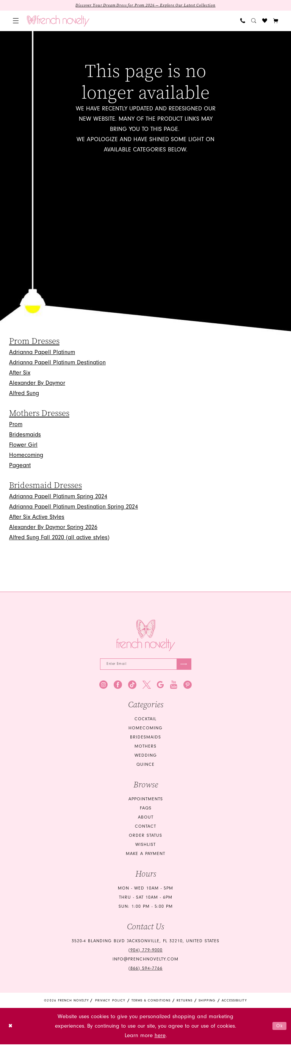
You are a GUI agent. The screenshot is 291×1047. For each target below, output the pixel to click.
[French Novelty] (146, 636)
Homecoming (26, 455)
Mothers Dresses (39, 414)
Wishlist (145, 847)
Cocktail (145, 721)
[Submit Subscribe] (182, 665)
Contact (145, 829)
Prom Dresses (34, 342)
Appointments (145, 801)
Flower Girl (23, 445)
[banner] (58, 21)
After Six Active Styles (36, 517)
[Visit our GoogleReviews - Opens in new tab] (160, 687)
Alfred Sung (24, 393)
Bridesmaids (25, 435)
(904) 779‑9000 (145, 952)
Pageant (20, 466)
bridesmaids (145, 739)
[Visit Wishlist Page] (264, 21)
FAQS (146, 810)
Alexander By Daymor (37, 383)
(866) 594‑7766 (145, 970)
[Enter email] (145, 665)
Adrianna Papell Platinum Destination (57, 363)
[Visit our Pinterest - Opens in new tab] (187, 687)
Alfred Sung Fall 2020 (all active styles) (59, 538)
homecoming (145, 730)
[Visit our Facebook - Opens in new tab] (117, 687)
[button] (16, 22)
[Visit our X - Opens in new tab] (146, 687)
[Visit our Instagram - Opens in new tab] (103, 687)
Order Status (145, 838)
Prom (15, 425)
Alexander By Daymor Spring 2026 (53, 527)
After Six (19, 373)
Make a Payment (145, 856)
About (145, 819)
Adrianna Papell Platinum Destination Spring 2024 (73, 507)
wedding (146, 758)
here (160, 1038)
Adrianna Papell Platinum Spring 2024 (58, 497)
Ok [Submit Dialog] (278, 1028)
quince (145, 767)
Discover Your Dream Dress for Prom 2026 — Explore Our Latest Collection (145, 6)
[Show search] (253, 21)
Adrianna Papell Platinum (42, 353)
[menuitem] (16, 22)
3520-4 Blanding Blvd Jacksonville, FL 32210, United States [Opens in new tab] (145, 943)
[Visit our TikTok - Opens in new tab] (132, 687)
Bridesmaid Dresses (45, 486)
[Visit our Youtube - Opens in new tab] (174, 687)
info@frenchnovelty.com (145, 961)
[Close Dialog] (12, 1028)
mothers (145, 748)
